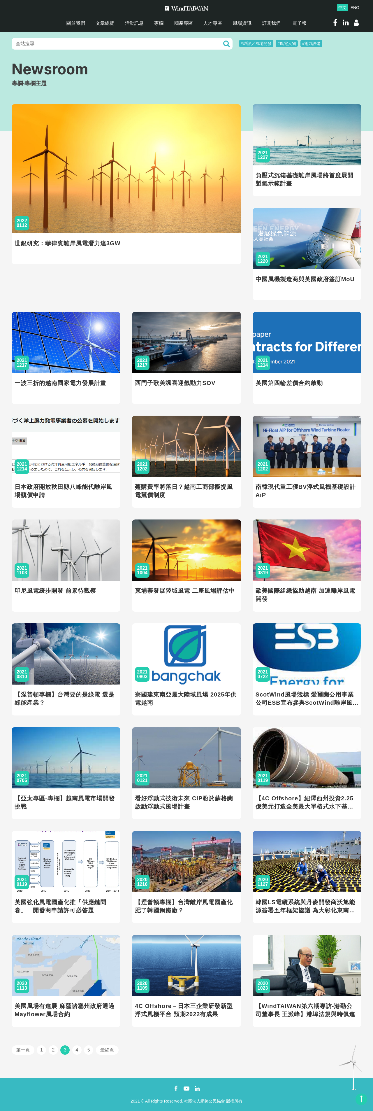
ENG (355, 7)
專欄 (158, 23)
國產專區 (183, 23)
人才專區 (212, 23)
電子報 (300, 23)
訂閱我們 (271, 23)
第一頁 (23, 1049)
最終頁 (107, 1049)
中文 (342, 7)
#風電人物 (286, 43)
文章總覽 (105, 23)
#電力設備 (311, 43)
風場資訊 (242, 23)
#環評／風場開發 (256, 43)
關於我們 (75, 23)
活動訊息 (134, 23)
